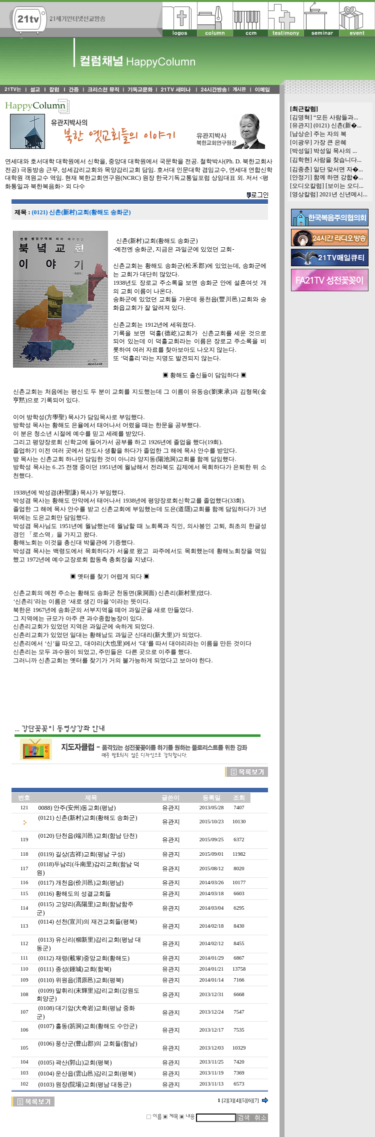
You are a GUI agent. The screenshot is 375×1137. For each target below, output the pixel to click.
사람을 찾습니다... (338, 159)
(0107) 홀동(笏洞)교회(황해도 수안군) (87, 1026)
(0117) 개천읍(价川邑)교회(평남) (81, 882)
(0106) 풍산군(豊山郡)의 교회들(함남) (87, 1043)
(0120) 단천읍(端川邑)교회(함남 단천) (87, 835)
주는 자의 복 (330, 133)
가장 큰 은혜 (330, 142)
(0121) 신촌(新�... (338, 125)
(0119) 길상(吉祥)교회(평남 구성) (81, 854)
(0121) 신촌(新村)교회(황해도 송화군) (87, 817)
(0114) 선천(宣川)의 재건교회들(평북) (87, 921)
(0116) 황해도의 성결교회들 (74, 893)
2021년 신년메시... (344, 194)
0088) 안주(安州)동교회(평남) (77, 807)
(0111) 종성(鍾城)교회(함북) (74, 969)
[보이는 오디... (345, 185)
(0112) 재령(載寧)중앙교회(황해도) (84, 958)
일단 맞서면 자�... (338, 169)
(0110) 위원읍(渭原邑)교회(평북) (81, 980)
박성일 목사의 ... (335, 150)
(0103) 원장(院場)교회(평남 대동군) (84, 1084)
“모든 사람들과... (336, 117)
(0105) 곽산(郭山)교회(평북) (75, 1062)
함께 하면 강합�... (338, 177)
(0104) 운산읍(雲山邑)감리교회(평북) (87, 1073)
